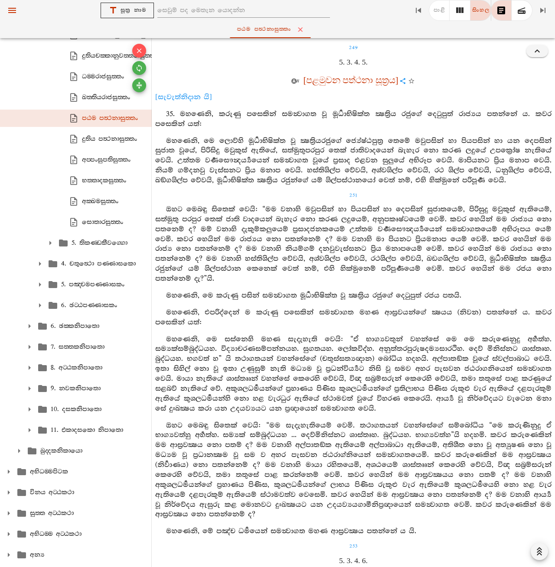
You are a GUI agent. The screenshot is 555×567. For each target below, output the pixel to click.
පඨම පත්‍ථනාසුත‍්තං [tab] (279, 29)
